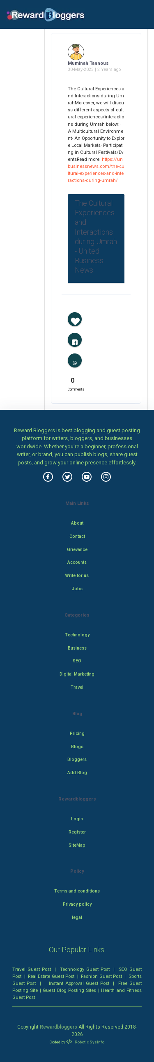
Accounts (77, 562)
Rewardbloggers (58, 1027)
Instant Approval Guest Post (79, 983)
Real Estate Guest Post (51, 976)
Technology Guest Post (85, 969)
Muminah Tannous (88, 63)
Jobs (77, 588)
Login (77, 819)
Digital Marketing (77, 674)
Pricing (77, 733)
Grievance (77, 549)
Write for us (77, 575)
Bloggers (77, 759)
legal (77, 917)
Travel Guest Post (31, 969)
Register (77, 832)
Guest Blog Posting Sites (69, 990)
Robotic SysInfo (85, 1042)
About (77, 523)
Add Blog (77, 772)
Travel (77, 687)
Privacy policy (77, 904)
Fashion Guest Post (101, 976)
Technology (77, 635)
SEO (77, 661)
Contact (77, 536)
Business (77, 648)
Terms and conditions (77, 891)
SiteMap (77, 845)
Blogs (77, 746)
